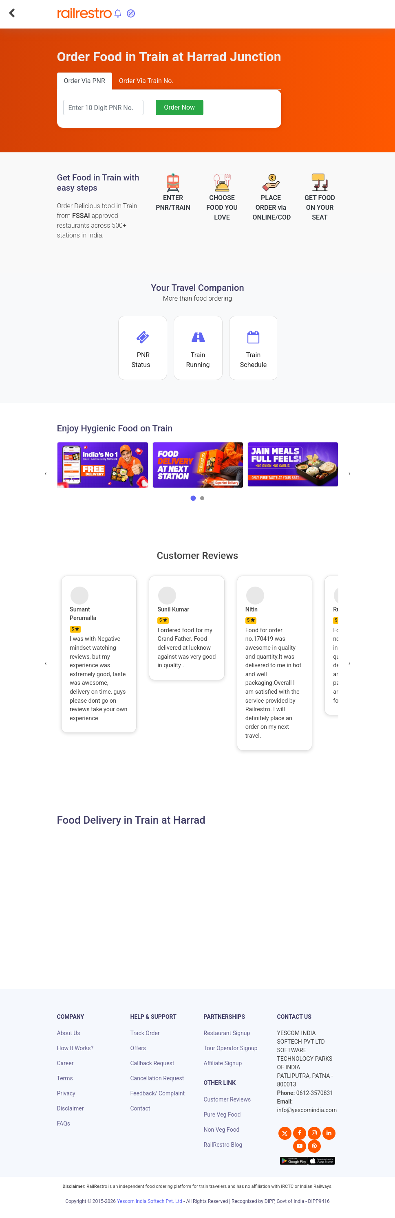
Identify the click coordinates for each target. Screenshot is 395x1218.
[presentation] (46, 473)
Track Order (145, 1033)
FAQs (64, 1123)
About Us (68, 1033)
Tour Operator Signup (231, 1048)
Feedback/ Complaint (157, 1093)
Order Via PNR (84, 81)
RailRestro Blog (223, 1144)
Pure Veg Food (222, 1114)
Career (65, 1063)
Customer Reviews (227, 1099)
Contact (140, 1108)
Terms (65, 1078)
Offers (138, 1048)
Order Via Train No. (146, 81)
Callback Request (152, 1063)
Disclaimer (70, 1108)
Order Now (179, 107)
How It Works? (75, 1048)
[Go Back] (11, 13)
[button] (193, 498)
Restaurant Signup (227, 1033)
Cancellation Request (157, 1078)
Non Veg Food (222, 1129)
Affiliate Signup (223, 1063)
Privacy (66, 1093)
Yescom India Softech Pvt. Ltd (149, 1201)
